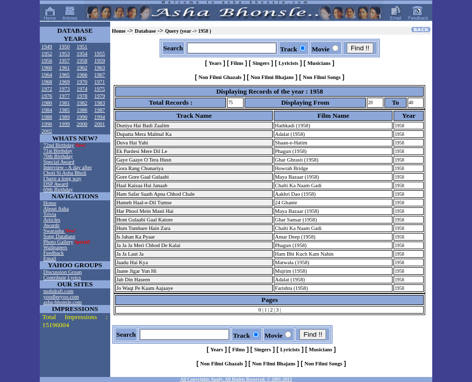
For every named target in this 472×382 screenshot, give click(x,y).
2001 (99, 124)
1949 (46, 46)
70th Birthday (58, 156)
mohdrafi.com (58, 291)
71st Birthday (57, 151)
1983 (99, 103)
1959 (99, 60)
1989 (64, 117)
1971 (99, 82)
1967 (99, 75)
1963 (99, 67)
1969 (64, 82)
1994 (99, 117)
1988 (46, 117)
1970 (81, 82)
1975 (99, 89)
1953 (64, 53)
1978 (81, 96)
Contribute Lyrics (62, 277)
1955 (99, 53)
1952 (46, 53)
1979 (99, 96)
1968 (46, 82)
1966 (81, 75)
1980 (46, 103)
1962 (81, 67)
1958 (81, 60)
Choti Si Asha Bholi (65, 173)
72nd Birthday (58, 145)
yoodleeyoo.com (61, 296)
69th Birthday (58, 189)
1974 (81, 89)
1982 (81, 103)
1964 (46, 75)
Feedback (53, 253)
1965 (64, 75)
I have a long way (62, 178)
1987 (99, 110)
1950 (64, 46)
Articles (51, 219)
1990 (81, 117)
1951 (81, 46)
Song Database (59, 236)
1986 (81, 110)
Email (49, 258)
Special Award (58, 162)
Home (49, 203)
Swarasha (54, 231)
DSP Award (55, 184)
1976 (46, 96)
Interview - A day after (67, 167)
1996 (46, 124)
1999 (64, 124)
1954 (81, 53)
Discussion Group (62, 272)
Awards (51, 225)
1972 (46, 89)
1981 (64, 103)
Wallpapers (55, 247)
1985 (64, 110)
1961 (64, 67)
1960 (46, 67)
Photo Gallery (58, 242)
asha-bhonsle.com (62, 302)
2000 (81, 124)
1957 (64, 60)
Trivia (49, 214)
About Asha (56, 208)
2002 (46, 131)
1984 (46, 110)
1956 (46, 60)
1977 (64, 96)
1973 (64, 89)
